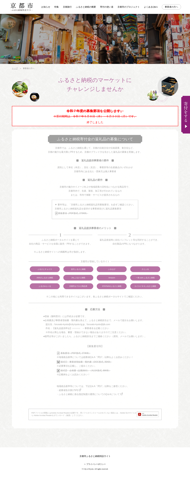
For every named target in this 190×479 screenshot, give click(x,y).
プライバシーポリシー (96, 464)
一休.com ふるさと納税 (145, 282)
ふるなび (111, 273)
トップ (15, 68)
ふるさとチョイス (45, 273)
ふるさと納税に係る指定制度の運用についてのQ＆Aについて (89, 398)
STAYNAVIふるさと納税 (111, 290)
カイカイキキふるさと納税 (145, 290)
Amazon (111, 282)
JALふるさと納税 (78, 282)
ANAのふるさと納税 (45, 282)
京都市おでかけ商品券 (78, 290)
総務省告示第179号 (68, 394)
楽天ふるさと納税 (78, 273)
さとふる (145, 273)
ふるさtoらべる (45, 290)
